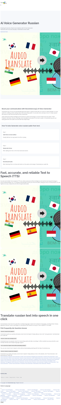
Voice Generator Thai (53, 362)
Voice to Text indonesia (33, 394)
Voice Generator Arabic (17, 356)
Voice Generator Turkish (6, 363)
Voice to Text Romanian (22, 398)
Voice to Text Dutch (36, 391)
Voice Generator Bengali (29, 356)
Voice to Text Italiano (46, 394)
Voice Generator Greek (9, 359)
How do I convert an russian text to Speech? (9, 351)
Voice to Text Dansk (10, 391)
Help (21, 377)
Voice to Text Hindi (6, 394)
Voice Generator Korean (22, 360)
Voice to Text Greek (38, 392)
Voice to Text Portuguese (8, 398)
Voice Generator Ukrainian (18, 363)
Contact (7, 377)
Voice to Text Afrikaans (7, 389)
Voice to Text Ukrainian (39, 399)
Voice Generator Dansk (6, 358)
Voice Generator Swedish (42, 362)
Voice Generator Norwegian (46, 360)
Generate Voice (4, 31)
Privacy (17, 377)
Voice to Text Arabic (20, 389)
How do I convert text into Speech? (7, 331)
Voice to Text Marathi (50, 395)
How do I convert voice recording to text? (8, 338)
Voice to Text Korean (25, 395)
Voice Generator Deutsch (17, 358)
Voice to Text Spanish (48, 398)
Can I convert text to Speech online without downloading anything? (13, 345)
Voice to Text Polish (16, 396)
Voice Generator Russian (30, 362)
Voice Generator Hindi (20, 359)
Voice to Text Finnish (14, 392)
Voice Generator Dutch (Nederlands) (32, 358)
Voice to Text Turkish (26, 399)
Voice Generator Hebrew (45, 363)
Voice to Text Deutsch (23, 391)
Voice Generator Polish (33, 360)
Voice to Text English (48, 391)
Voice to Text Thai (13, 399)
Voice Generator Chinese (41, 356)
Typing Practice (12, 377)
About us (3, 377)
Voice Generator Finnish (46, 358)
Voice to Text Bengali (33, 389)
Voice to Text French (26, 392)
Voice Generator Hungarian (32, 359)
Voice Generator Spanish (6, 356)
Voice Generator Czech (52, 356)
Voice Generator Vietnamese (32, 363)
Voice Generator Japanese (10, 360)
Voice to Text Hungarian (19, 394)
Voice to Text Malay (37, 395)
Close (2, 402)
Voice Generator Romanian (17, 362)
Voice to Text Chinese (45, 389)
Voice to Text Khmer (12, 395)
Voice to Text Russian (35, 398)
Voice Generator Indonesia (45, 359)
